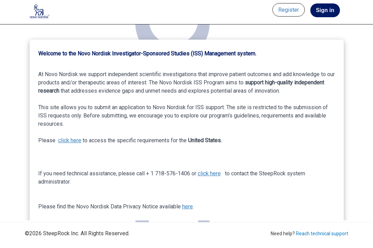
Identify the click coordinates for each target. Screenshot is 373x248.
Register (288, 10)
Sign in (325, 10)
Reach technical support (322, 233)
